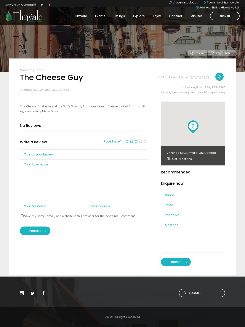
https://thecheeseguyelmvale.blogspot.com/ (193, 92)
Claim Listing (222, 53)
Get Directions (179, 159)
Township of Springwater (223, 2)
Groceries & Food (32, 70)
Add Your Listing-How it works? (219, 7)
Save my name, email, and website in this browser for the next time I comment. (80, 216)
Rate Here (112, 141)
